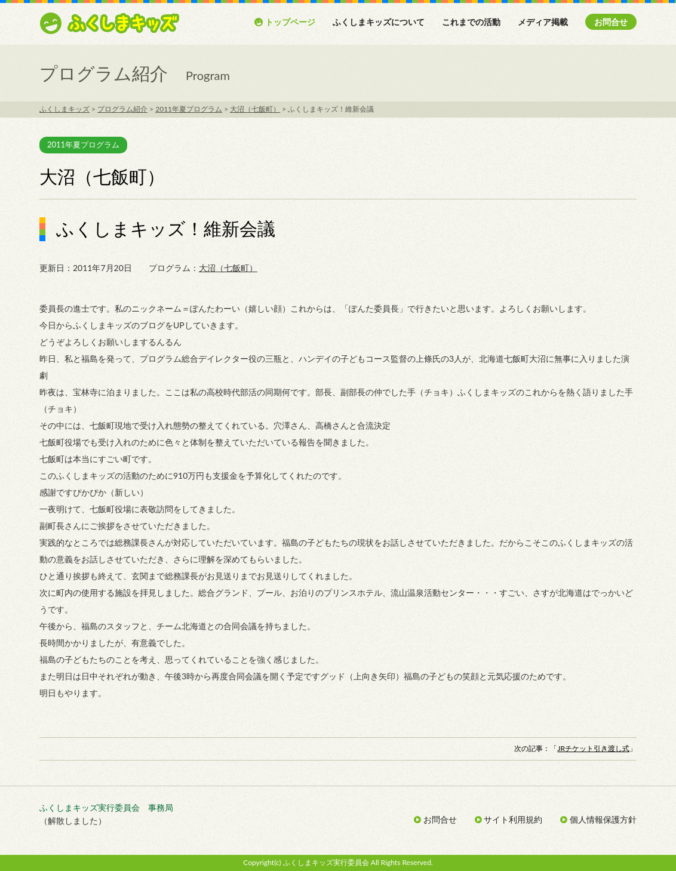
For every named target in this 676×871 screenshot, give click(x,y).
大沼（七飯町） (228, 268)
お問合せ (611, 22)
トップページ (284, 22)
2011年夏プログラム (83, 144)
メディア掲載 (543, 22)
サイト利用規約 (509, 819)
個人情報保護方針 (598, 819)
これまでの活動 (471, 22)
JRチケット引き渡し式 (593, 748)
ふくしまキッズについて (379, 22)
